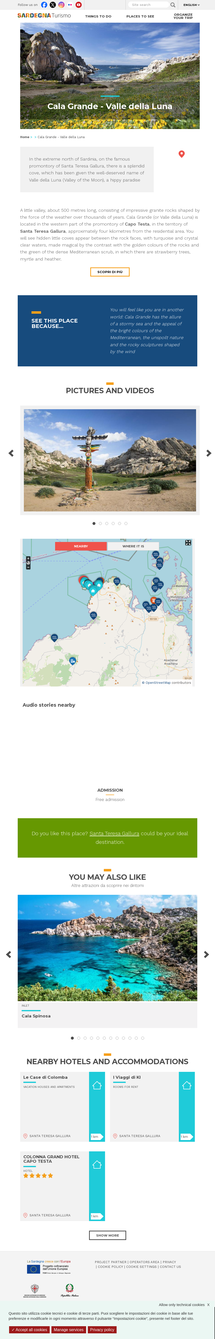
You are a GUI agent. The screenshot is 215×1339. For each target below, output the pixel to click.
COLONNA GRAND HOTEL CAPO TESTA (51, 1159)
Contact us (170, 1267)
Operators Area (144, 1262)
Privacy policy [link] (102, 1330)
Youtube (79, 3)
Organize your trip (183, 16)
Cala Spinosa (36, 1015)
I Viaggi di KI (127, 1077)
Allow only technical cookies (187, 1304)
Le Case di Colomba (45, 1077)
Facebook (44, 3)
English (190, 5)
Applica (172, 5)
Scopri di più (110, 272)
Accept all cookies (29, 1330)
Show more (107, 1235)
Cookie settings (141, 1267)
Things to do (98, 16)
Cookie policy (110, 1267)
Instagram (61, 3)
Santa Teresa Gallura (114, 833)
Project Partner (110, 1262)
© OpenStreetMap (156, 683)
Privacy (169, 1262)
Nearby (81, 546)
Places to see (140, 16)
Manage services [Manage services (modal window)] (69, 1330)
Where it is (133, 546)
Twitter (53, 3)
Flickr (70, 3)
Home (24, 137)
